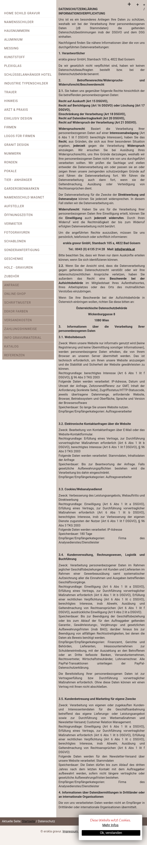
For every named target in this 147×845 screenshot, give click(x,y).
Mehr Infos (110, 825)
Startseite (28, 821)
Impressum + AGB (75, 831)
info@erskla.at (125, 249)
